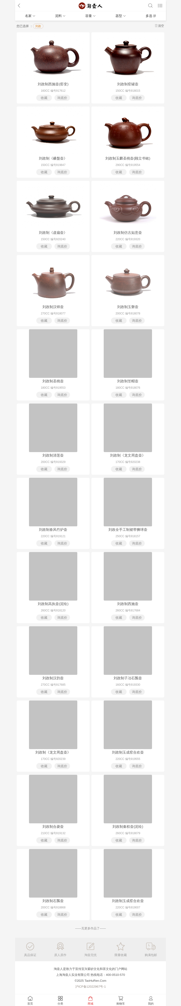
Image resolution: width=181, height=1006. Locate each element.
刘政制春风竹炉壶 (53, 530)
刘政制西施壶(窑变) (53, 84)
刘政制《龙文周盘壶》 (127, 455)
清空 (161, 25)
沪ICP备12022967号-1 (90, 986)
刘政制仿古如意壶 (128, 233)
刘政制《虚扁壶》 (53, 233)
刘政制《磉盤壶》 (53, 158)
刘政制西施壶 (127, 604)
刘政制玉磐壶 (127, 307)
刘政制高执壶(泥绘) (53, 604)
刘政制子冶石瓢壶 (128, 678)
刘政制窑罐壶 (127, 84)
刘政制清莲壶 (53, 455)
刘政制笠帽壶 (127, 381)
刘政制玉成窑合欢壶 (128, 752)
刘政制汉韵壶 (53, 678)
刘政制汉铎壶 (53, 307)
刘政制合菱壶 (53, 827)
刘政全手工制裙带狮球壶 (127, 530)
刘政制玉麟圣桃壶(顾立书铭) (127, 158)
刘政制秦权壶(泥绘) (127, 827)
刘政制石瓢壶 (53, 901)
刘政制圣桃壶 (53, 381)
